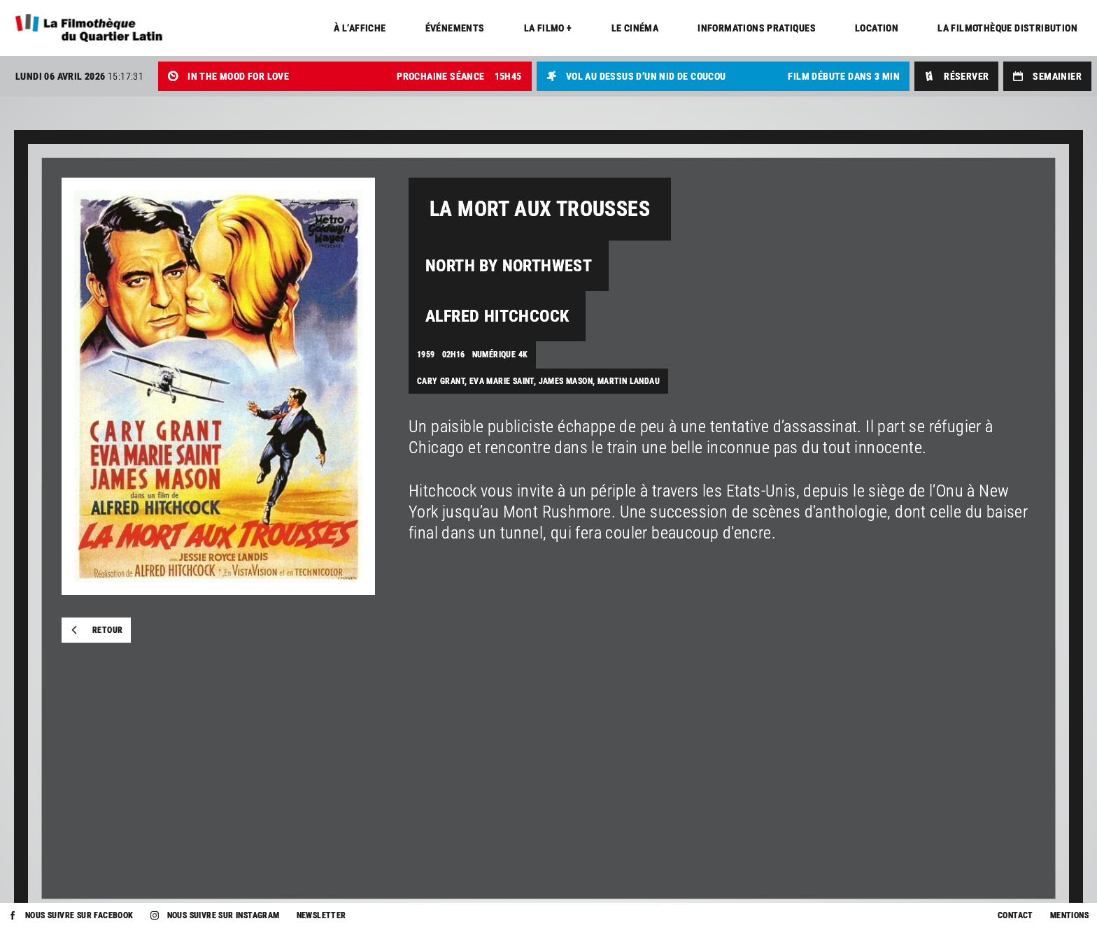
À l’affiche (359, 28)
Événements (455, 28)
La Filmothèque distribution (1007, 28)
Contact (1015, 915)
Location (876, 28)
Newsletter (321, 915)
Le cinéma (635, 28)
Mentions (1069, 915)
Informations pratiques (757, 28)
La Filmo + (548, 28)
